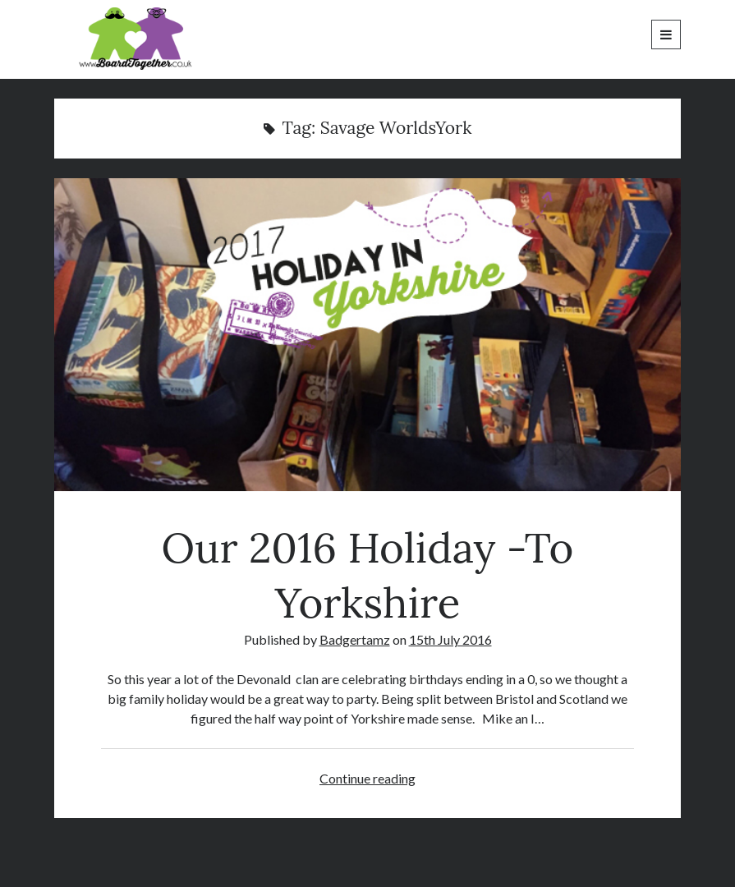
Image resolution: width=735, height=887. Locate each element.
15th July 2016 (450, 639)
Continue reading (367, 778)
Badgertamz (354, 639)
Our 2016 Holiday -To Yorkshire (367, 334)
